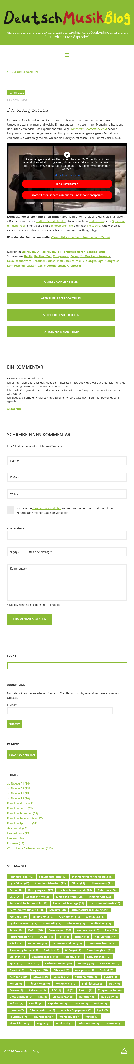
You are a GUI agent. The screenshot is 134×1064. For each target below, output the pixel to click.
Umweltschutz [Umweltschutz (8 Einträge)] (20, 997)
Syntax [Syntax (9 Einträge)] (110, 977)
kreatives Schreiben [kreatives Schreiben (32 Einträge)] (50, 883)
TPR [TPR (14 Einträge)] (63, 936)
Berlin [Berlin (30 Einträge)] (15, 890)
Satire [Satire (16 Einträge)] (15, 930)
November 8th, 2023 (30, 378)
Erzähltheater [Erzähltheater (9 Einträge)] (92, 983)
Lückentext (34, 265)
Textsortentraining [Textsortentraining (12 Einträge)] (67, 943)
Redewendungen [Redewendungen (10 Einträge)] (58, 963)
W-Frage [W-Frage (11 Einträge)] (73, 950)
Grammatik (14, 828)
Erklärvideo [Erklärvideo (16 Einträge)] (101, 923)
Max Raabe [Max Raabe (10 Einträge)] (109, 963)
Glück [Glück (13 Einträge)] (15, 943)
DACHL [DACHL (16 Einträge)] (35, 930)
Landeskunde (96, 252)
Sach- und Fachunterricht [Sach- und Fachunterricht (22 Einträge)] (28, 903)
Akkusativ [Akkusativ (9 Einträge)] (37, 990)
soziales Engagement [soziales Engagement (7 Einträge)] (76, 1010)
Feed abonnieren (22, 755)
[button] (61, 298)
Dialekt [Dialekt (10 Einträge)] (16, 970)
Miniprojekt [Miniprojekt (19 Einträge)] (42, 916)
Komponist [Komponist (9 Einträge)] (18, 977)
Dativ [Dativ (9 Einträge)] (114, 983)
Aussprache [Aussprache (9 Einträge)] (84, 970)
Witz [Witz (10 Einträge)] (33, 963)
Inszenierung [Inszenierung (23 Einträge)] (100, 896)
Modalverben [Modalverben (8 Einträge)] (63, 997)
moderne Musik (55, 265)
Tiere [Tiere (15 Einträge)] (111, 930)
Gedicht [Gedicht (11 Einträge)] (51, 950)
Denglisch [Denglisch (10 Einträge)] (39, 970)
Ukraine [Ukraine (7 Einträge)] (16, 1010)
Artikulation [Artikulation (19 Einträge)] (69, 916)
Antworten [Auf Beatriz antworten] (14, 409)
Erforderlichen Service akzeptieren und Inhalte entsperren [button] (67, 195)
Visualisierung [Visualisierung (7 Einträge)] (20, 1023)
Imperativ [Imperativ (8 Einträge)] (109, 997)
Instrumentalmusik (70, 261)
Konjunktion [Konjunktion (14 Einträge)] (105, 936)
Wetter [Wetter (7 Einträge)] (91, 1017)
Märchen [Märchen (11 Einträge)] (17, 956)
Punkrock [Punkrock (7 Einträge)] (64, 1023)
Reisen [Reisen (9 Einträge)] (15, 983)
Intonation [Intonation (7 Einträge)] (113, 1023)
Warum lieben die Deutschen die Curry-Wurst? (80, 237)
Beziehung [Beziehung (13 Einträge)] (37, 943)
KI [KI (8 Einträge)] (70, 990)
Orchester (74, 265)
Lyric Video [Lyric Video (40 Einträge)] (19, 883)
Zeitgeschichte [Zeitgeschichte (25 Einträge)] (38, 896)
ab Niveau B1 (51, 252)
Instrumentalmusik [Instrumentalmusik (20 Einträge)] (105, 903)
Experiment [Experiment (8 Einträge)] (57, 1003)
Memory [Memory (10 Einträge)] (86, 963)
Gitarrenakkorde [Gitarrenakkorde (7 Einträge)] (42, 1010)
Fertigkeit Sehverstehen (22, 818)
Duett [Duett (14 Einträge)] (46, 936)
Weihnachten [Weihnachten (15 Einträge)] (88, 930)
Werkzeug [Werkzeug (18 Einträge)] (95, 916)
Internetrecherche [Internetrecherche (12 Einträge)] (102, 943)
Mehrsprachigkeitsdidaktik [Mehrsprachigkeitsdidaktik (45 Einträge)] (92, 876)
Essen (74, 256)
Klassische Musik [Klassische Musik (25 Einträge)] (69, 896)
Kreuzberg (93, 225)
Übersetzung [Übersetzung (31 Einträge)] (102, 883)
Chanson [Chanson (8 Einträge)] (80, 1003)
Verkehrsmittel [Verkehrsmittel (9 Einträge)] (86, 977)
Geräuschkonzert (19, 261)
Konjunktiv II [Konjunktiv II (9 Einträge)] (65, 983)
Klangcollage (94, 261)
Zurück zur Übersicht (25, 72)
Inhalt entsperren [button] (67, 184)
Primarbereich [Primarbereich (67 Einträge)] (21, 876)
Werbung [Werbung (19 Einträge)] (18, 916)
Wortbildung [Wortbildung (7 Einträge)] (69, 1017)
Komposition (16, 265)
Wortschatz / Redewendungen (26, 848)
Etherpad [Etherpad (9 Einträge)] (61, 970)
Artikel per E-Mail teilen (61, 331)
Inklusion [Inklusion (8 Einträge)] (87, 997)
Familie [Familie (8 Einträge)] (35, 1003)
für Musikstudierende (95, 256)
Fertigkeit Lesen (17, 808)
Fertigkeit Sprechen (19, 823)
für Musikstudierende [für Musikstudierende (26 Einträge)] (75, 890)
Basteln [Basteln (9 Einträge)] (16, 990)
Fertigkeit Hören (73, 252)
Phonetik (12, 843)
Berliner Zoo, (97, 221)
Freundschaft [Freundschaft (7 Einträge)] (43, 1017)
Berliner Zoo (42, 256)
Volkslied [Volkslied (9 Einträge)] (61, 977)
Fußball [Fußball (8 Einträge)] (16, 1003)
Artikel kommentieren (61, 282)
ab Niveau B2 (15, 798)
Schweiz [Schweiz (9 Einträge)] (40, 977)
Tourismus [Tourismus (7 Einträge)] (18, 1017)
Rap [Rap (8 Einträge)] (42, 997)
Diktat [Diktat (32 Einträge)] (78, 883)
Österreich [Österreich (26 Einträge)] (107, 890)
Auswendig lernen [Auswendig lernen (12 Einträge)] (23, 950)
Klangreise (112, 261)
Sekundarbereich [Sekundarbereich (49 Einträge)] (52, 876)
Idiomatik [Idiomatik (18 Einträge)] (52, 923)
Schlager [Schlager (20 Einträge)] (57, 910)
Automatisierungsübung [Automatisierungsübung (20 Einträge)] (89, 910)
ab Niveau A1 (31, 252)
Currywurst (61, 256)
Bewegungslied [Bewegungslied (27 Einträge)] (40, 890)
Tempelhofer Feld (62, 225)
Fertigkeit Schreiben (19, 813)
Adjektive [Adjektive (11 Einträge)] (72, 956)
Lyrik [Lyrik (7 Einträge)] (102, 1010)
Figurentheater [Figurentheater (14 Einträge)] (21, 936)
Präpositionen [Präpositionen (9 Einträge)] (39, 983)
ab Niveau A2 (15, 788)
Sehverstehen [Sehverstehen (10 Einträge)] (98, 956)
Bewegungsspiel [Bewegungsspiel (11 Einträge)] (45, 956)
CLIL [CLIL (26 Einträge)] (15, 896)
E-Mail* (60, 708)
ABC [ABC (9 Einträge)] (56, 990)
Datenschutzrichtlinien (46, 508)
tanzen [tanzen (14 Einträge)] (82, 936)
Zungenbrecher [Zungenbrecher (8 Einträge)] (110, 990)
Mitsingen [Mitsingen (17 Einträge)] (76, 923)
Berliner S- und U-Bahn (50, 221)
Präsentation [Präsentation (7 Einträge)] (88, 1023)
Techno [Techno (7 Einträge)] (100, 1003)
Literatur (12, 838)
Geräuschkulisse (43, 261)
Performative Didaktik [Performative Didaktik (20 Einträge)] (26, 910)
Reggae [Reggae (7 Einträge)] (43, 1023)
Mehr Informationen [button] (67, 175)
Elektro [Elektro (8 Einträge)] (85, 990)
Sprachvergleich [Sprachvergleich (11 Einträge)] (100, 950)
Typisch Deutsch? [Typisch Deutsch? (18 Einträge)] (23, 923)
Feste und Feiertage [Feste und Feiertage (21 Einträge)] (68, 903)
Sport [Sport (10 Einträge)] (15, 963)
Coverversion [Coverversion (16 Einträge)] (59, 930)
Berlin (28, 256)
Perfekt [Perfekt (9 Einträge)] (106, 970)
